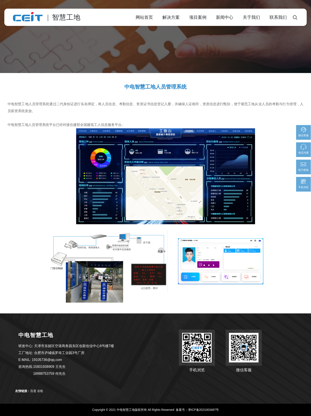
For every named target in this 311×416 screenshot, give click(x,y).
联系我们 (278, 17)
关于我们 (251, 17)
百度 (33, 391)
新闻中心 (224, 17)
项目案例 (197, 17)
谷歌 (40, 391)
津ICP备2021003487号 (203, 409)
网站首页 (144, 17)
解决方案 (171, 17)
